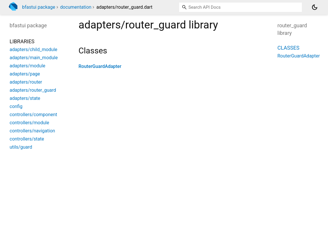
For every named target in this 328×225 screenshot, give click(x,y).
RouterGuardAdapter (100, 66)
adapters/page (25, 74)
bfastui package (38, 7)
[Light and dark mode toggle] (314, 7)
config (16, 106)
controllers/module (29, 122)
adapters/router (26, 82)
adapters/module (27, 66)
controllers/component (33, 114)
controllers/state (27, 139)
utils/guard (21, 147)
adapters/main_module (34, 57)
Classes (288, 48)
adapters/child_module (33, 49)
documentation (76, 7)
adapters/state (25, 98)
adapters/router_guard (33, 90)
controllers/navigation (32, 131)
